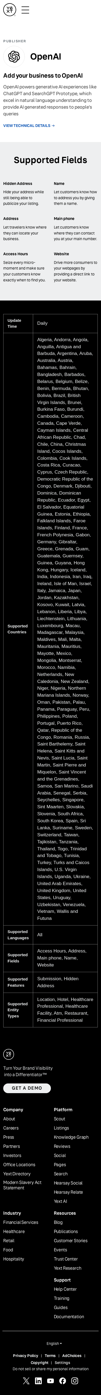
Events (60, 1250)
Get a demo (27, 1088)
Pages (60, 1165)
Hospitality (13, 1259)
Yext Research (67, 1268)
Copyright (39, 1362)
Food (8, 1250)
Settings (62, 1362)
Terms (50, 1355)
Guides (61, 1307)
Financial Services (20, 1222)
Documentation (69, 1317)
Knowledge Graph (71, 1137)
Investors (12, 1155)
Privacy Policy (25, 1355)
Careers (11, 1128)
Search (61, 1174)
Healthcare (14, 1231)
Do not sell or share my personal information (51, 1368)
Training (62, 1298)
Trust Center (66, 1259)
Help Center (65, 1289)
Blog (58, 1222)
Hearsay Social (68, 1183)
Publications (66, 1231)
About (9, 1119)
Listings (61, 1128)
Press (8, 1137)
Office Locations (19, 1165)
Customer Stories (71, 1241)
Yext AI (60, 1201)
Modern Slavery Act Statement (22, 1185)
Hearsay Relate (68, 1192)
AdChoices (72, 1355)
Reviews (62, 1146)
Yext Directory (17, 1174)
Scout (59, 1119)
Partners (11, 1146)
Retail (8, 1241)
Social (60, 1155)
